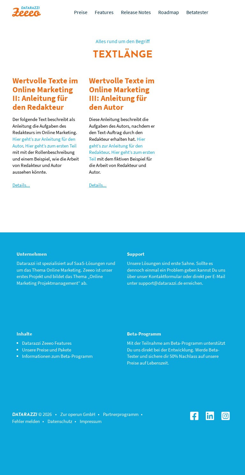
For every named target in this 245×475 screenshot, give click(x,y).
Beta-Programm (187, 343)
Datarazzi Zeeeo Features (46, 343)
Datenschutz (60, 421)
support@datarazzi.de (160, 283)
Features (104, 12)
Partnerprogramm (120, 414)
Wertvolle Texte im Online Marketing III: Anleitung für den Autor (121, 93)
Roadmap (168, 12)
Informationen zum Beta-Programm (57, 356)
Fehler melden (26, 421)
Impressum (90, 421)
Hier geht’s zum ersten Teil (51, 146)
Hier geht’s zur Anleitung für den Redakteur (117, 145)
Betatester (197, 12)
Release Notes (136, 12)
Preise (80, 12)
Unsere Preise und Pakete (46, 350)
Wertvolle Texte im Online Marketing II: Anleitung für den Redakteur (45, 93)
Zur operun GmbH (77, 414)
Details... (21, 185)
